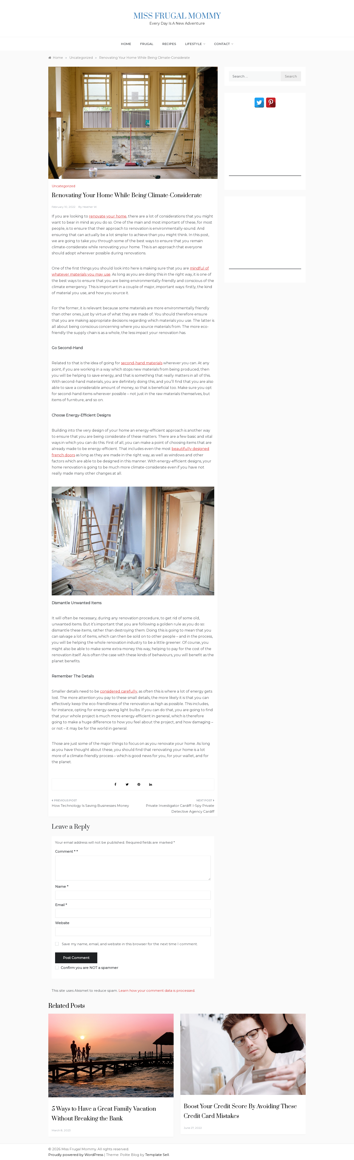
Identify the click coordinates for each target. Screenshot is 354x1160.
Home (126, 44)
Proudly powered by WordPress (76, 1155)
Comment (65, 851)
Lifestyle (195, 44)
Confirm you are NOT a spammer (86, 968)
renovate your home (107, 216)
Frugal (146, 44)
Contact (223, 44)
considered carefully (118, 691)
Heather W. (90, 206)
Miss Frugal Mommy (177, 16)
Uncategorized (63, 186)
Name (61, 886)
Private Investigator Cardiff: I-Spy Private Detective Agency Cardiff (180, 808)
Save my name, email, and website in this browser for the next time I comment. (130, 944)
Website (62, 923)
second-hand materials (141, 363)
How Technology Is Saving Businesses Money (90, 805)
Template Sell (157, 1155)
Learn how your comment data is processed (156, 990)
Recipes (169, 44)
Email (61, 905)
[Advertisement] (265, 147)
